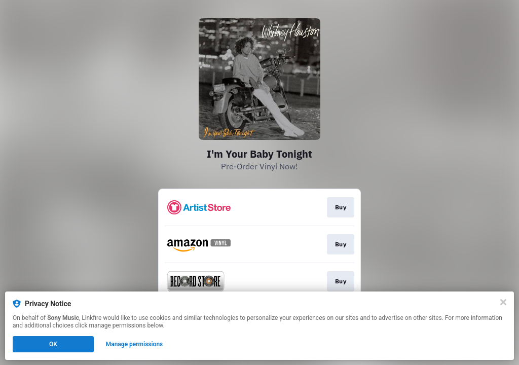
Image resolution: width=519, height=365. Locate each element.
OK (53, 344)
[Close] (503, 302)
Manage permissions (134, 344)
